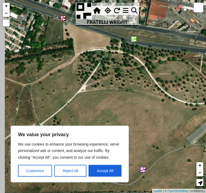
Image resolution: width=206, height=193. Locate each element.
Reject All (70, 171)
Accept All (105, 171)
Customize (35, 171)
